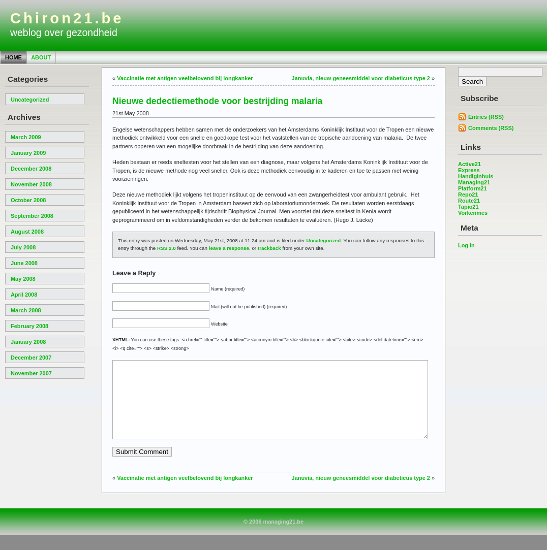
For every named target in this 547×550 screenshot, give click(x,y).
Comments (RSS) (490, 128)
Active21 (469, 164)
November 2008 (31, 184)
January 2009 (28, 153)
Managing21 (474, 182)
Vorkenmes (473, 213)
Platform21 (472, 188)
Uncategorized (30, 99)
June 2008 (24, 263)
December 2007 (31, 357)
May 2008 (23, 279)
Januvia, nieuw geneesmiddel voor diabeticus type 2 (361, 78)
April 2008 (24, 295)
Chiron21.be (67, 18)
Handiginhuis (475, 176)
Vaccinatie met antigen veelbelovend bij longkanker (185, 78)
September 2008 (32, 216)
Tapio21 (468, 207)
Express (469, 170)
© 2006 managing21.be (273, 537)
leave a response (229, 248)
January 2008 (28, 342)
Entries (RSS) (486, 117)
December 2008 (31, 169)
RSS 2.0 (166, 248)
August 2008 (27, 232)
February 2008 (29, 326)
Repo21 (468, 194)
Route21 (469, 201)
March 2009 (26, 137)
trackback (269, 248)
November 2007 (31, 373)
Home (13, 57)
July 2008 (23, 247)
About (41, 57)
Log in (466, 245)
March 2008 (26, 310)
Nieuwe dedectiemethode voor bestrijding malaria (217, 101)
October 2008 (28, 200)
